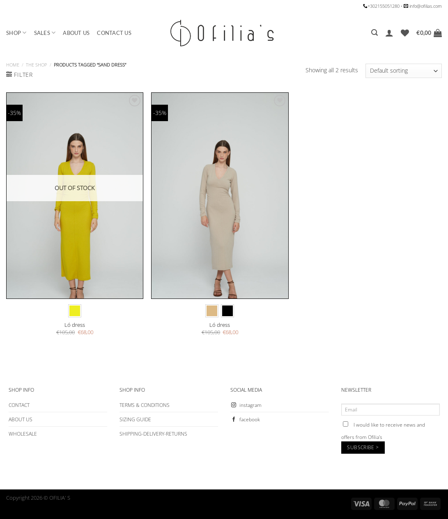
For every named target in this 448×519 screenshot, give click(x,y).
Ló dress (74, 325)
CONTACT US (114, 33)
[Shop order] (403, 71)
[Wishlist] (405, 33)
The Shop (36, 65)
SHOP (16, 33)
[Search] (374, 33)
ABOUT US (76, 33)
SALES (45, 33)
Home (12, 65)
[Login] (389, 33)
